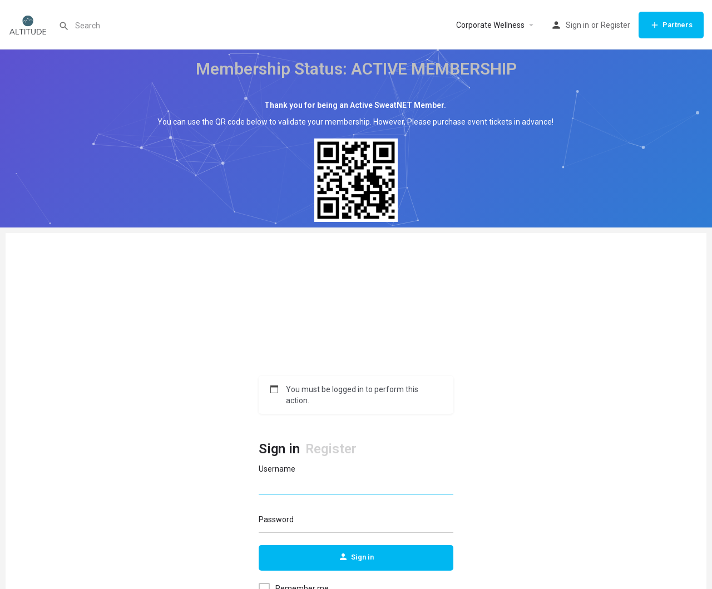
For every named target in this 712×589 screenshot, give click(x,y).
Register (615, 25)
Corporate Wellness (490, 25)
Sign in (577, 25)
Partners (671, 25)
